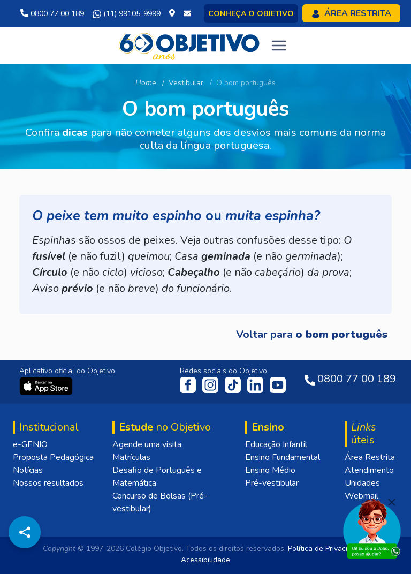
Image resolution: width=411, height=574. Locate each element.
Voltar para (311, 334)
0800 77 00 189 (52, 14)
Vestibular (186, 83)
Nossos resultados (48, 483)
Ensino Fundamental (282, 457)
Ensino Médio (270, 470)
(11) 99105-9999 (127, 14)
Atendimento (369, 470)
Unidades (362, 483)
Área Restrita (370, 457)
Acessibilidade (205, 560)
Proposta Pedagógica (53, 457)
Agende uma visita (146, 444)
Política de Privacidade (326, 548)
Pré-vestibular (272, 483)
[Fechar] (391, 502)
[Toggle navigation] (278, 45)
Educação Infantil (276, 444)
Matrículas (131, 457)
